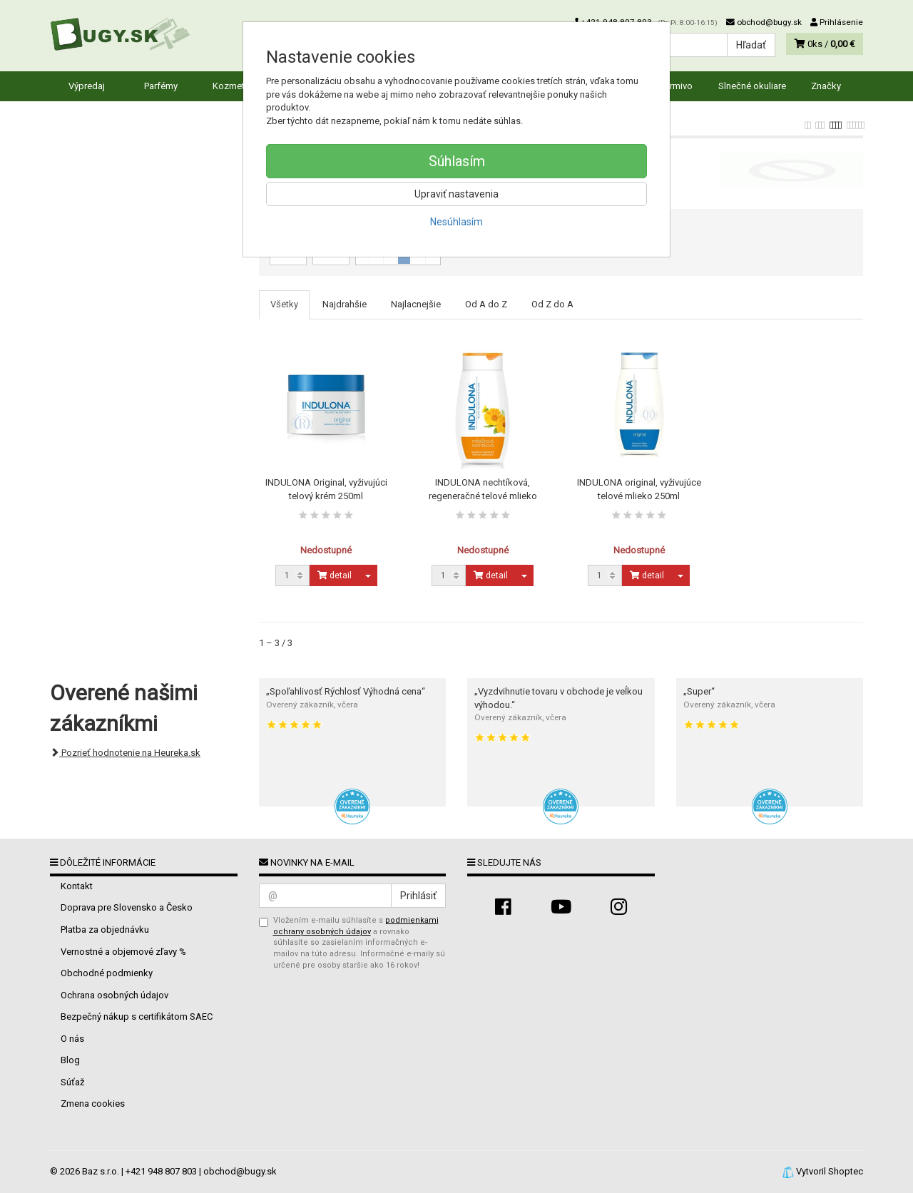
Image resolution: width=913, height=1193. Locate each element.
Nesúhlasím (456, 221)
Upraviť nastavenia (456, 194)
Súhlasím (457, 161)
